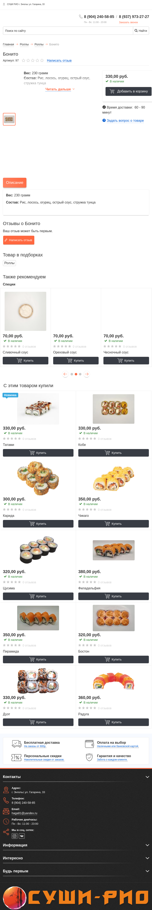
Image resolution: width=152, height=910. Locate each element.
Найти (140, 31)
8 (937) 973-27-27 (134, 17)
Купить (25, 360)
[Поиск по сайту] (54, 31)
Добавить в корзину (128, 91)
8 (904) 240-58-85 (99, 17)
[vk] (22, 836)
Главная (8, 44)
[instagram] (15, 836)
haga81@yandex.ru (24, 813)
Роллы (9, 263)
